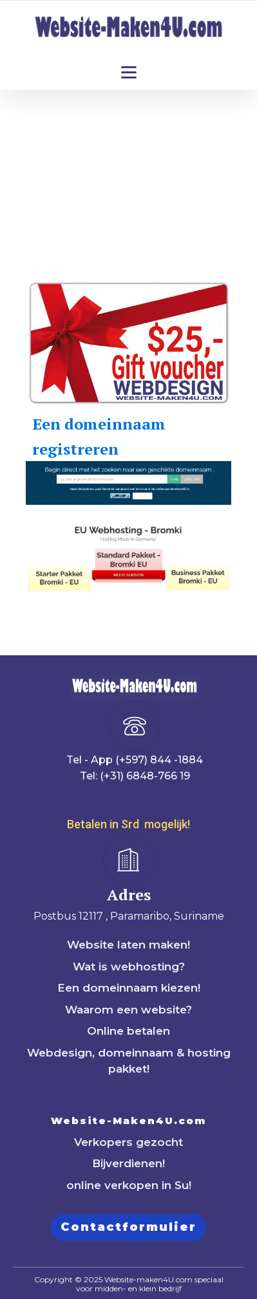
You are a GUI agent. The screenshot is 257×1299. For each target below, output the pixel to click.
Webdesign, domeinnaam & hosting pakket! (129, 1061)
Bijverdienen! (128, 1163)
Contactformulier (128, 1227)
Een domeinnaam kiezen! (128, 987)
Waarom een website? (128, 1009)
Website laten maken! (128, 944)
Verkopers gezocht (128, 1142)
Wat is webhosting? (129, 966)
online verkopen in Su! (128, 1185)
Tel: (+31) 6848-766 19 (135, 776)
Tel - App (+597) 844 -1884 (134, 760)
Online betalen (128, 1030)
